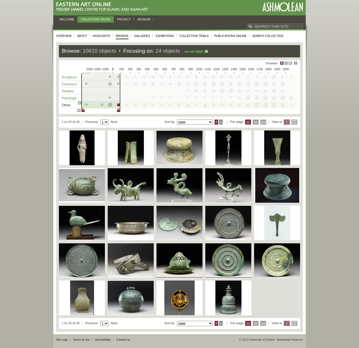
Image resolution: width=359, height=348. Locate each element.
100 (263, 122)
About (82, 36)
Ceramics (69, 84)
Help (295, 63)
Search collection (267, 36)
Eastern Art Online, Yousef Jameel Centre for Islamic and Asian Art (103, 6)
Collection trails (194, 36)
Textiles (68, 91)
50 (255, 122)
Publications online (230, 36)
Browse (122, 36)
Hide (290, 63)
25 (248, 122)
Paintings (69, 98)
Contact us (123, 339)
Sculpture (69, 77)
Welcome (66, 19)
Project (124, 19)
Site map (61, 339)
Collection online (96, 19)
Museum (143, 19)
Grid (287, 122)
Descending (221, 122)
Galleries (142, 36)
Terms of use (81, 339)
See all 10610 (193, 51)
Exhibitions (165, 36)
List (294, 122)
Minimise (286, 63)
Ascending (216, 122)
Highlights (101, 36)
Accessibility (103, 339)
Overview (64, 36)
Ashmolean (282, 6)
